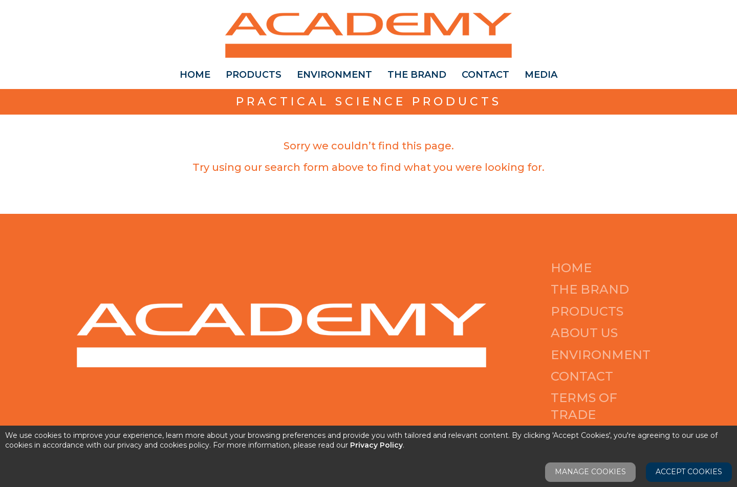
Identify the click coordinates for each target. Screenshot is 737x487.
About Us (584, 332)
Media (541, 74)
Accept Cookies (689, 471)
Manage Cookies (590, 471)
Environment (334, 74)
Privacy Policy (376, 445)
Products (253, 74)
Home (195, 74)
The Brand (416, 74)
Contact (485, 74)
